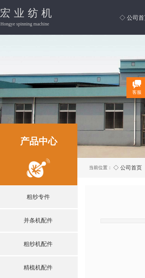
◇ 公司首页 (127, 167)
